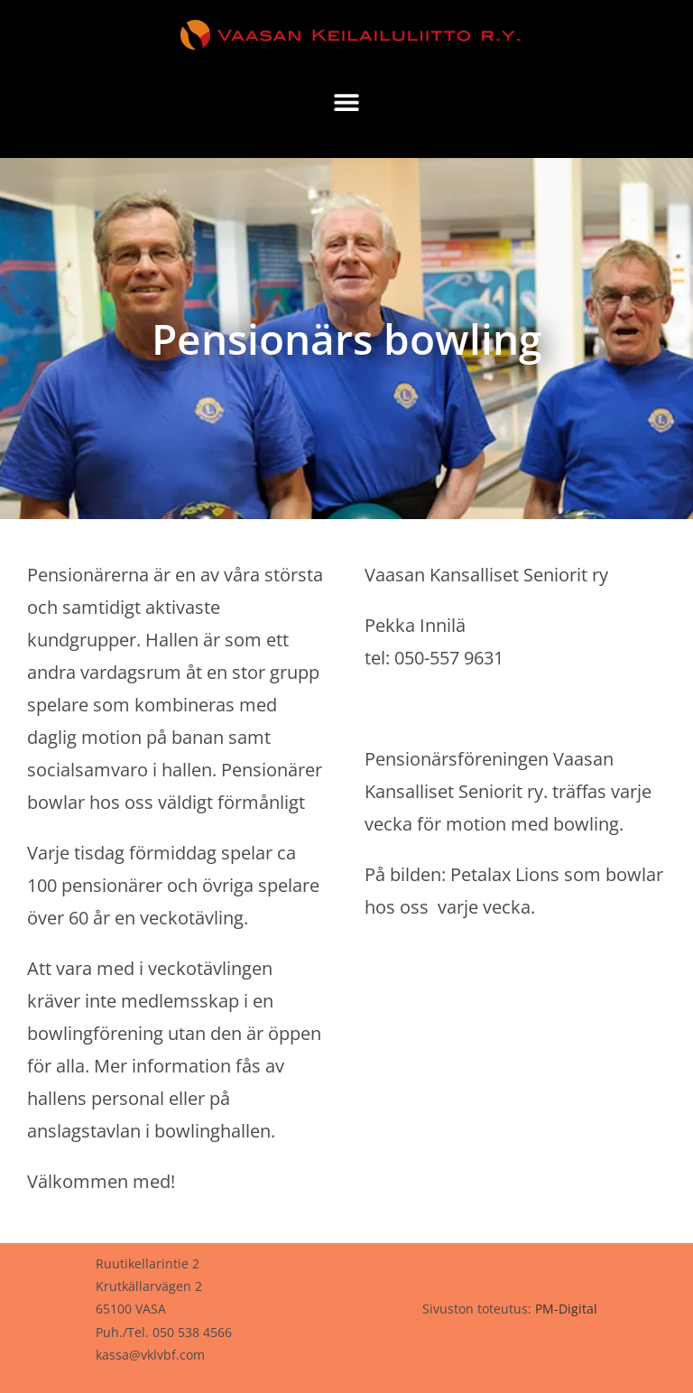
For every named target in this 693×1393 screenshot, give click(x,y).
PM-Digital (566, 1308)
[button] (347, 101)
